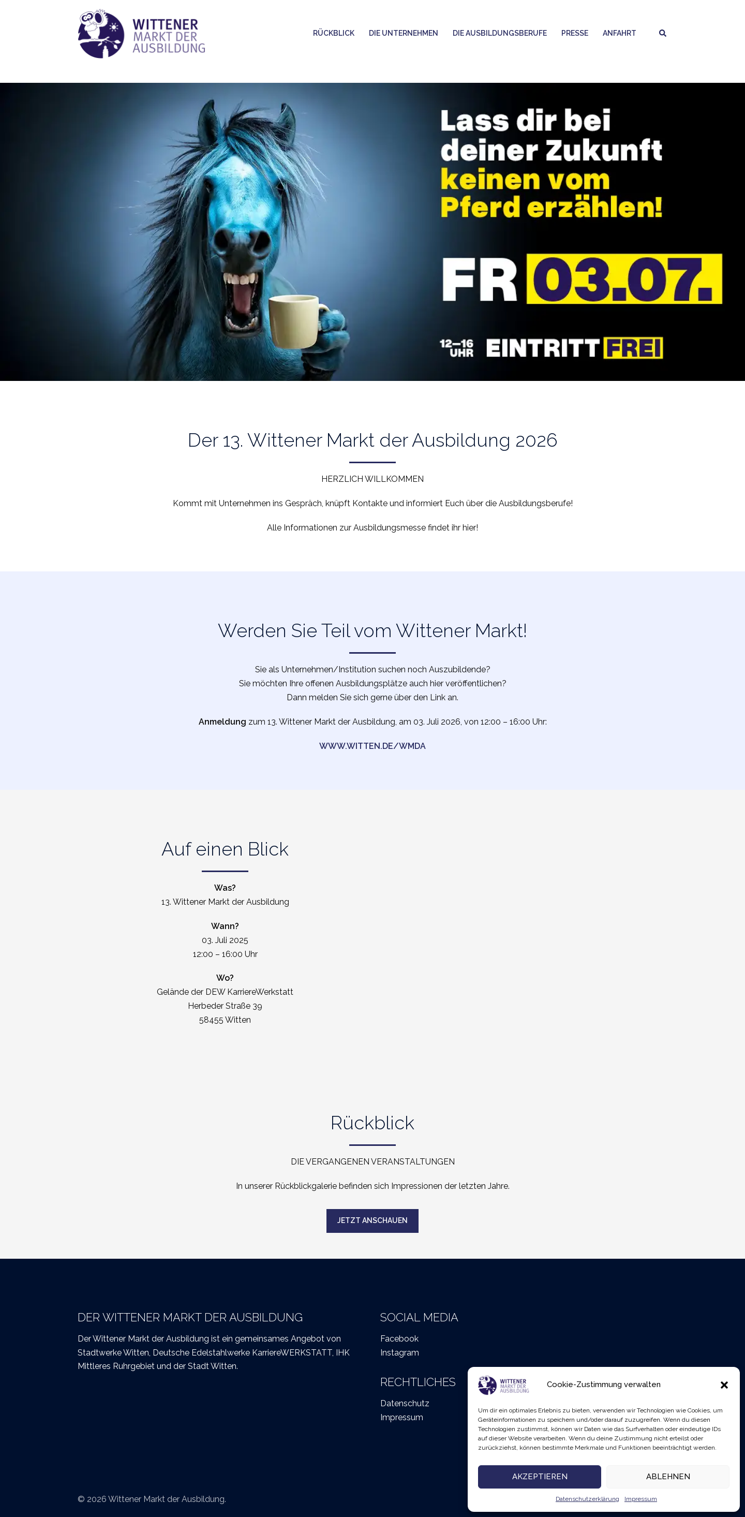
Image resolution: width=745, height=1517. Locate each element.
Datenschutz (404, 1403)
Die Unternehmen (403, 33)
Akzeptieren (540, 1476)
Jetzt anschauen (372, 1220)
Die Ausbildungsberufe (500, 33)
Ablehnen (668, 1476)
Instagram (399, 1353)
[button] (724, 1385)
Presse (574, 33)
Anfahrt (619, 33)
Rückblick (333, 33)
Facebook (399, 1339)
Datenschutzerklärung (587, 1499)
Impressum (640, 1499)
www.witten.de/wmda (372, 746)
